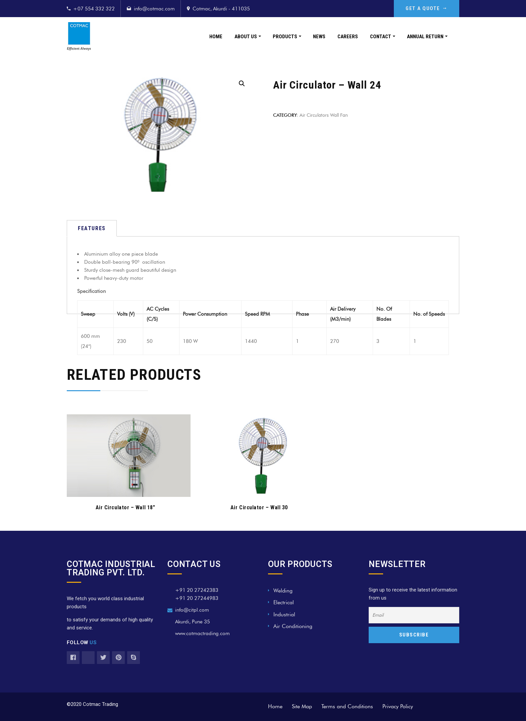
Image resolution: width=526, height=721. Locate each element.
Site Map (302, 706)
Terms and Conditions (347, 706)
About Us (245, 37)
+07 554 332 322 (94, 9)
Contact (380, 37)
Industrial (284, 614)
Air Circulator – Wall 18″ (125, 507)
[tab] (92, 228)
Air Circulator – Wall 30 (259, 507)
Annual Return (425, 37)
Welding (283, 590)
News (319, 37)
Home (215, 37)
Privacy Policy (397, 706)
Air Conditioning (292, 626)
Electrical (283, 602)
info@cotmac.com (154, 9)
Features (92, 228)
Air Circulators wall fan (324, 115)
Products (285, 37)
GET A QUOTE (427, 8)
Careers (347, 37)
